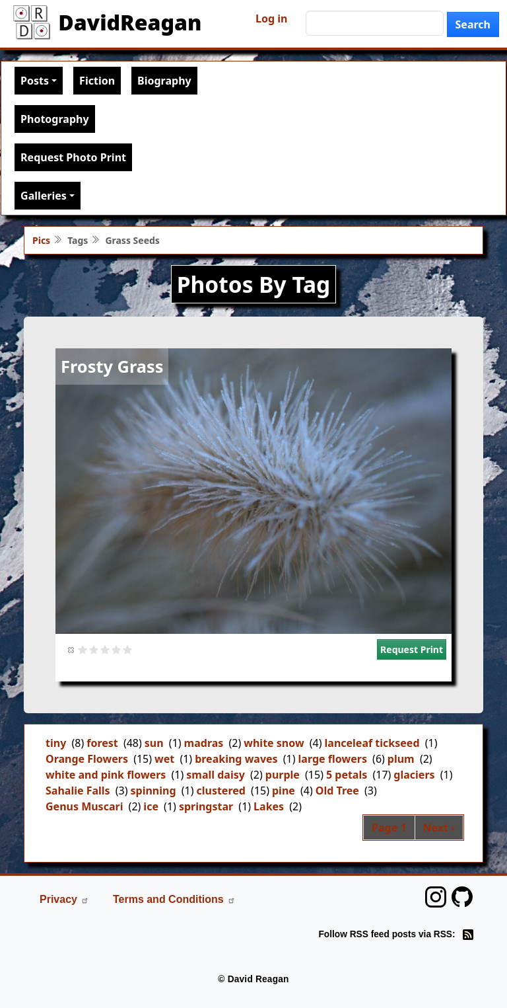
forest (102, 743)
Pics (41, 240)
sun (154, 743)
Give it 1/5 (82, 649)
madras (204, 743)
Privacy (64, 899)
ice (150, 806)
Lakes (269, 806)
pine (283, 790)
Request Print (411, 649)
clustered (220, 790)
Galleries (43, 195)
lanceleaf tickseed (372, 743)
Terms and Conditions (174, 899)
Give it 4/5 (116, 649)
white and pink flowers (106, 774)
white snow (274, 743)
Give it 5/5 (127, 649)
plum (401, 759)
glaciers (413, 774)
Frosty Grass (112, 366)
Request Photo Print (73, 157)
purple (282, 774)
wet (164, 759)
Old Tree (337, 790)
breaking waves (236, 759)
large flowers (332, 759)
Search (473, 24)
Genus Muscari (84, 806)
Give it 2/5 (94, 649)
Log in (271, 18)
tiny (56, 743)
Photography (54, 119)
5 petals (346, 774)
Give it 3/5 (105, 649)
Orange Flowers (87, 759)
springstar (206, 806)
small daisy (215, 774)
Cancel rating (71, 649)
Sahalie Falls (78, 790)
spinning (153, 790)
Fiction (97, 80)
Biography (164, 80)
